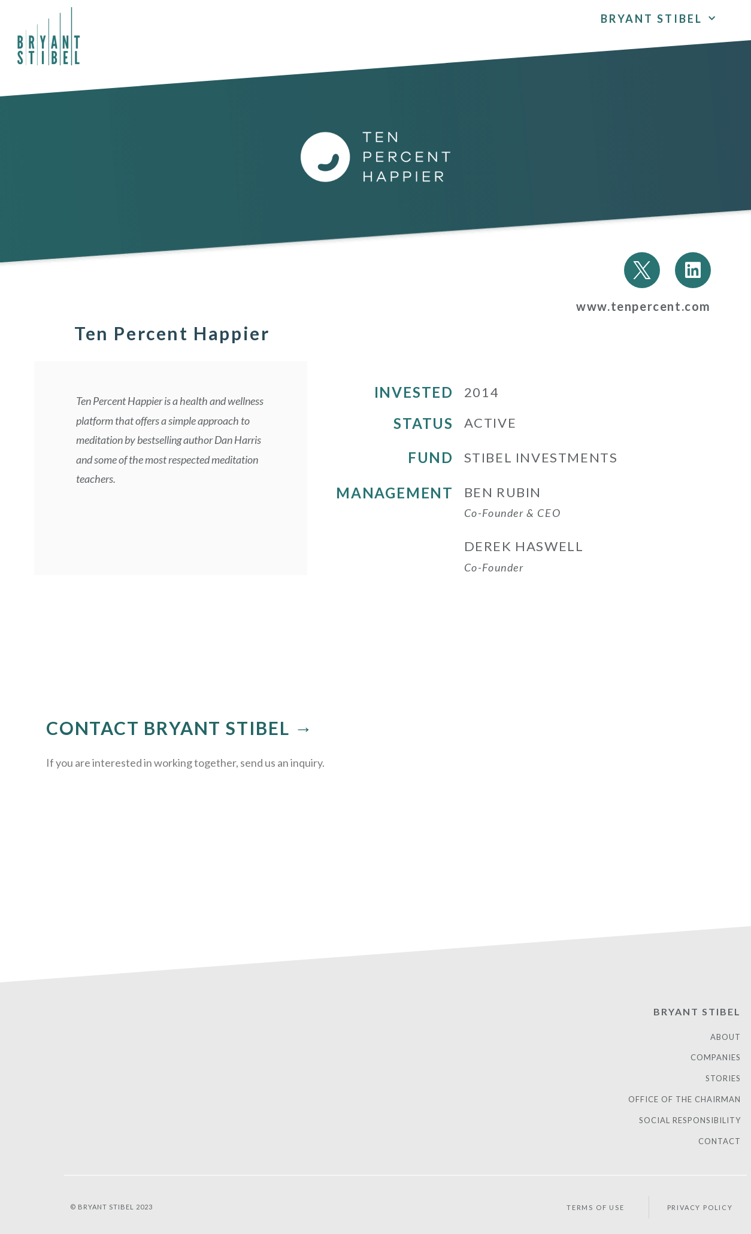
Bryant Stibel (659, 17)
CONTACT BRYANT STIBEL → (179, 728)
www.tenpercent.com (643, 306)
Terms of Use (596, 1207)
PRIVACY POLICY (700, 1207)
